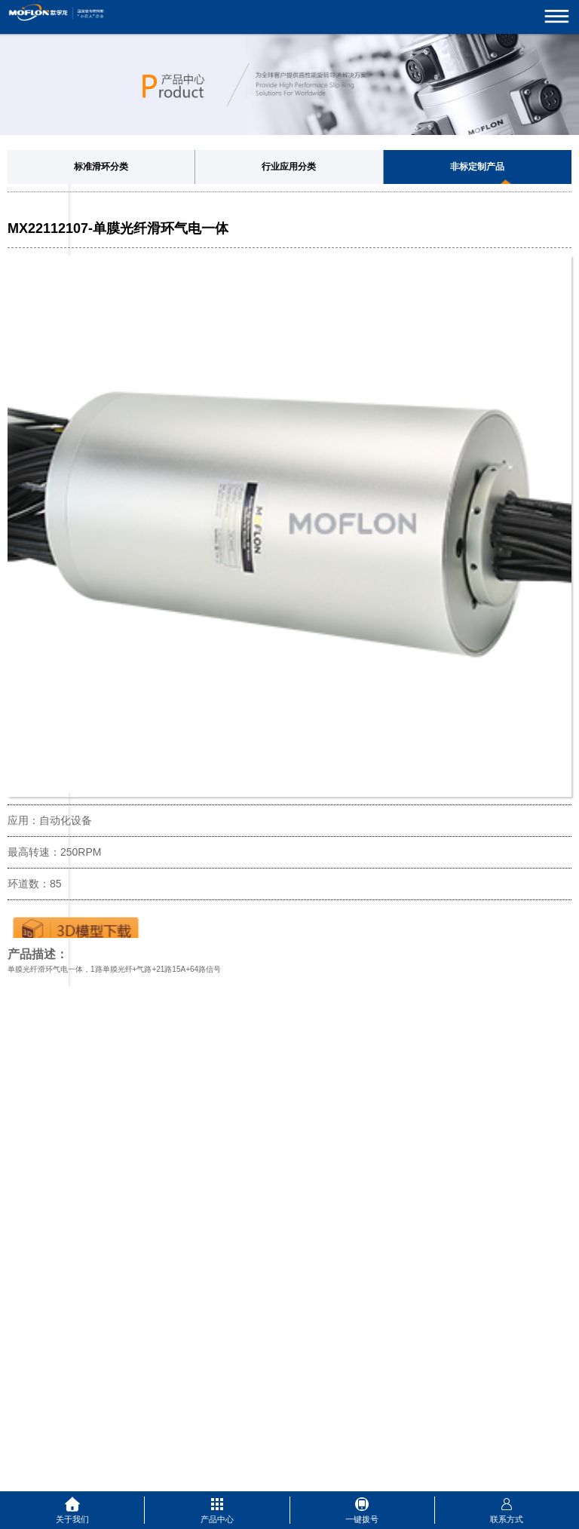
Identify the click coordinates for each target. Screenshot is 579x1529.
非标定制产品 (477, 166)
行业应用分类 (289, 166)
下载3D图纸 (75, 926)
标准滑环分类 (101, 166)
